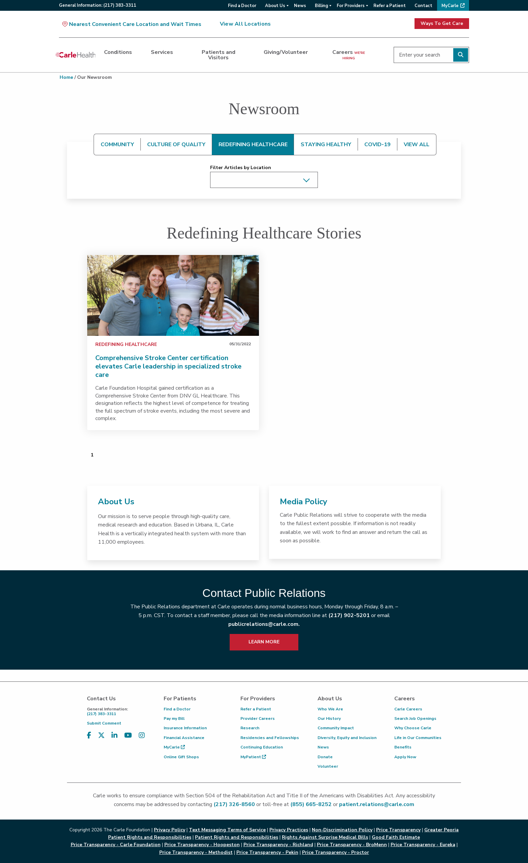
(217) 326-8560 (234, 804)
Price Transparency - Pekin (267, 852)
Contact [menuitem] (423, 6)
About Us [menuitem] (275, 6)
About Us (116, 501)
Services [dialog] (162, 52)
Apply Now (405, 757)
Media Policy (303, 501)
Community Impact (336, 728)
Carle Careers (408, 709)
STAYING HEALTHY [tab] (326, 144)
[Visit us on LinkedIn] (114, 735)
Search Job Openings (415, 718)
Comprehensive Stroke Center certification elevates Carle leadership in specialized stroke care (168, 366)
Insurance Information (185, 728)
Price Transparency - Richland (278, 844)
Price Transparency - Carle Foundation (116, 844)
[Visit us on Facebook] (89, 735)
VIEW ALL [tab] (416, 144)
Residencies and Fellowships (269, 737)
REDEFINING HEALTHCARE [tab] (253, 144)
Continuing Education (261, 747)
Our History (329, 718)
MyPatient (253, 757)
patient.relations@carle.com (376, 804)
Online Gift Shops (181, 757)
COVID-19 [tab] (377, 144)
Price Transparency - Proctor (335, 852)
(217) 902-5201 (349, 615)
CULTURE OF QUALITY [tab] (176, 144)
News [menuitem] (300, 6)
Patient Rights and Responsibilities (236, 837)
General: (97, 5)
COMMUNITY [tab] (117, 144)
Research (249, 728)
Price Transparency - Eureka (423, 844)
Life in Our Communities (417, 737)
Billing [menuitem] (321, 6)
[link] (173, 295)
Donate (325, 757)
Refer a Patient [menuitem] (389, 6)
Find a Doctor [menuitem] (242, 6)
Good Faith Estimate (396, 837)
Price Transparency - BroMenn (352, 844)
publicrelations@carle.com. (264, 624)
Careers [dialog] (348, 55)
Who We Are (330, 709)
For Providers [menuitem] (351, 6)
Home (66, 77)
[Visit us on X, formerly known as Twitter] (101, 735)
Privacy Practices (288, 830)
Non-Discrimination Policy (342, 830)
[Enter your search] (431, 55)
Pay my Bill (174, 718)
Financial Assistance (184, 737)
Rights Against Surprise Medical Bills (325, 837)
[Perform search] (460, 55)
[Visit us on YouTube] (128, 735)
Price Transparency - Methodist (196, 852)
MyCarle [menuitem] (450, 6)
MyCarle (174, 747)
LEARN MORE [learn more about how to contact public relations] (264, 642)
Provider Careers (257, 718)
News (323, 747)
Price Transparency (398, 830)
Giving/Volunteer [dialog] (286, 52)
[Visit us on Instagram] (142, 735)
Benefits (402, 747)
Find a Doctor (177, 709)
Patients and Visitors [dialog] (218, 55)
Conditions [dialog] (118, 52)
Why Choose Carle (412, 728)
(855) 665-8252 (311, 804)
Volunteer (328, 766)
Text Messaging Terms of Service (227, 830)
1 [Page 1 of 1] (92, 455)
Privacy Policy (169, 830)
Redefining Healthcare (126, 344)
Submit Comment (104, 723)
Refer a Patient (255, 709)
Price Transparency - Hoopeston (202, 844)
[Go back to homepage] (75, 55)
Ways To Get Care (442, 23)
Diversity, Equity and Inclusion (347, 737)
